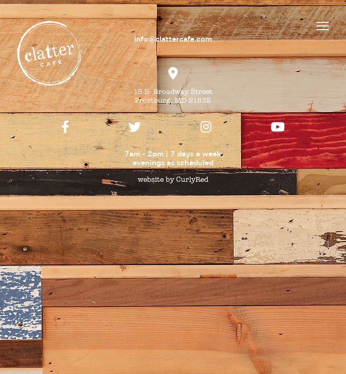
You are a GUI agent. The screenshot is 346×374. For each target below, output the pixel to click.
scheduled (195, 162)
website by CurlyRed (173, 179)
